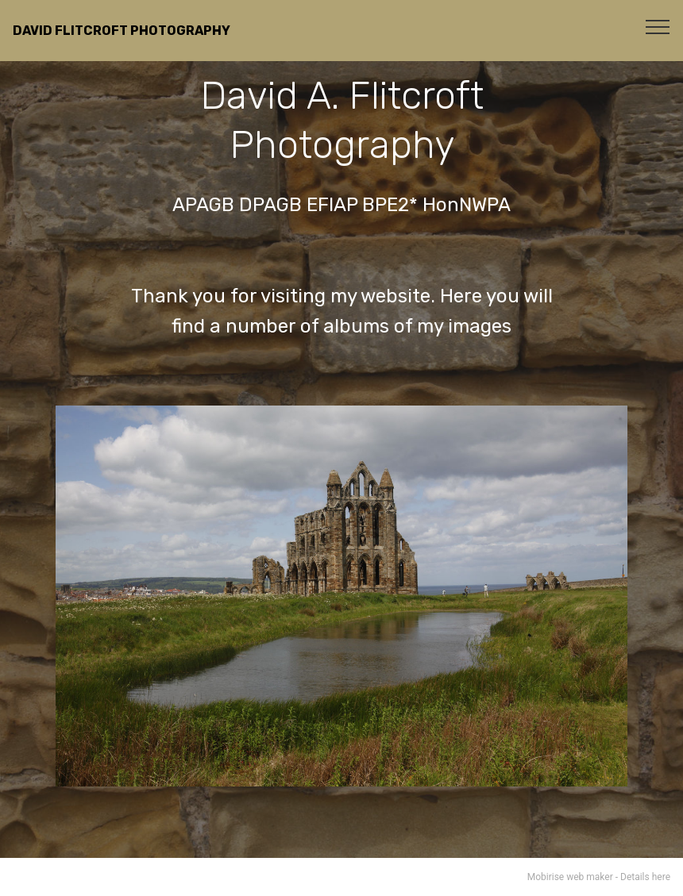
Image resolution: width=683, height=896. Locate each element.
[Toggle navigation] (658, 26)
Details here (645, 877)
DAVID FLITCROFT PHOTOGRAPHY (121, 30)
